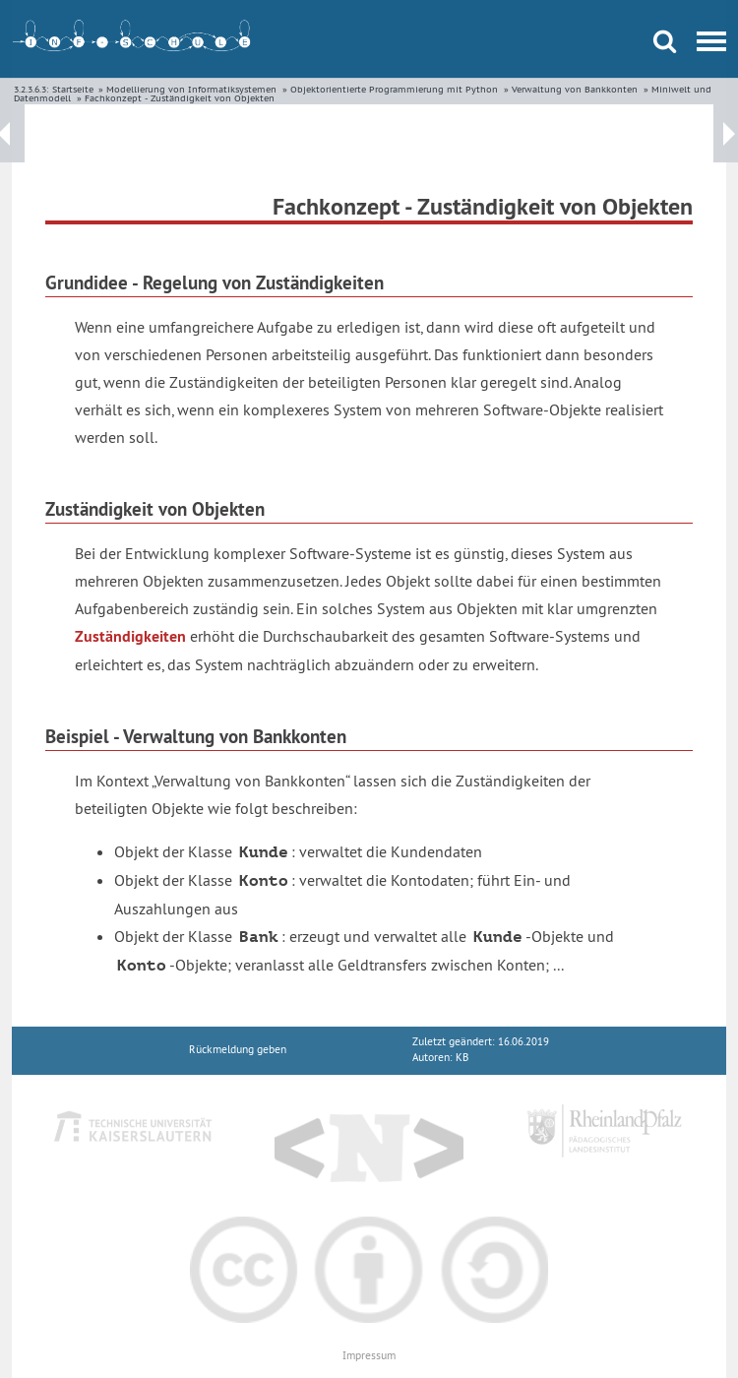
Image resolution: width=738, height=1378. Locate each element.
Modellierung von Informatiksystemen (191, 89)
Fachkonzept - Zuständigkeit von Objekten (180, 98)
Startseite (72, 89)
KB (462, 1057)
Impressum (369, 1355)
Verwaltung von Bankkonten (575, 89)
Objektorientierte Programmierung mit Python (394, 89)
